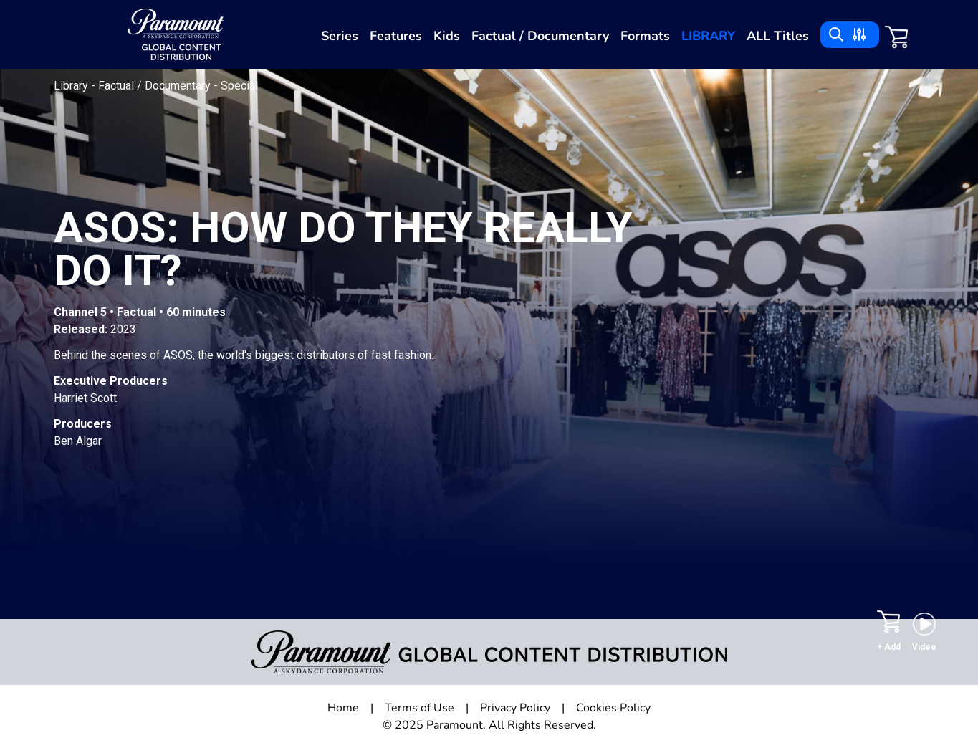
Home (343, 708)
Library (708, 35)
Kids (446, 35)
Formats (645, 35)
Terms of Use (419, 708)
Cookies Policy (613, 708)
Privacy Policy (515, 708)
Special (239, 85)
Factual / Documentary (540, 35)
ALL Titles (778, 35)
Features (396, 35)
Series (339, 35)
